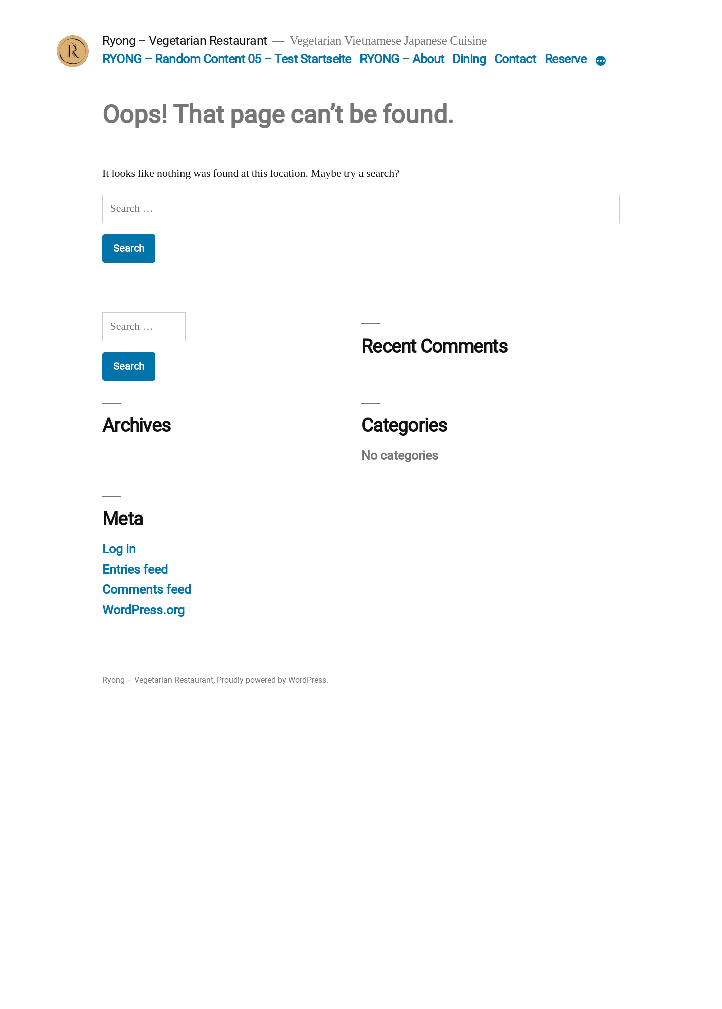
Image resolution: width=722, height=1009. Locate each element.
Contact (515, 59)
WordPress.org (143, 610)
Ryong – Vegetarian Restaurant (184, 40)
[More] (601, 61)
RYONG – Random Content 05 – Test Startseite (226, 59)
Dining (469, 59)
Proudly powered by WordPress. (272, 680)
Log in (119, 549)
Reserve (566, 59)
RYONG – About (401, 59)
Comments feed (146, 589)
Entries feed (135, 569)
